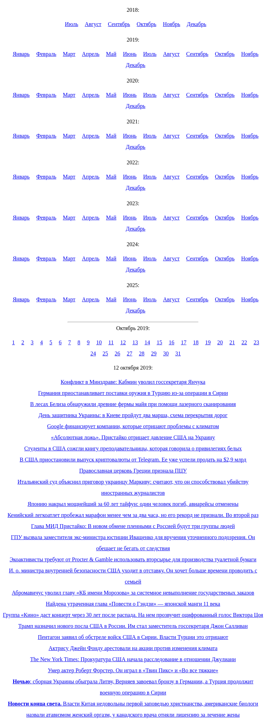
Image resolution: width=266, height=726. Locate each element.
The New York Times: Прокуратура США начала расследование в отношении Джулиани (133, 659)
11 (111, 342)
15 (159, 342)
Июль (71, 24)
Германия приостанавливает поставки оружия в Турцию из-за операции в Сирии (133, 393)
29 (154, 353)
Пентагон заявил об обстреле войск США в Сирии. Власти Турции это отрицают (133, 637)
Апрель (91, 54)
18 (195, 342)
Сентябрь (119, 24)
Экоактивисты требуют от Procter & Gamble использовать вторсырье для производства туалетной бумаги (133, 559)
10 (99, 342)
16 (171, 342)
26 (117, 353)
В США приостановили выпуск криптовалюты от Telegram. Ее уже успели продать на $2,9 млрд (133, 460)
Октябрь (147, 24)
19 (208, 342)
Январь (21, 54)
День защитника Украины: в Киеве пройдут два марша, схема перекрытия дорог (133, 415)
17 (183, 342)
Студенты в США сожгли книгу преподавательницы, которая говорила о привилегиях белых (133, 448)
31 (178, 353)
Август (93, 24)
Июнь (129, 54)
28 (141, 353)
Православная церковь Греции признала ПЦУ (133, 471)
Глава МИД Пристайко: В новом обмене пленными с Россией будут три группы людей (133, 526)
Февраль (46, 54)
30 (166, 353)
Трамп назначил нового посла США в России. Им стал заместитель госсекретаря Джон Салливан (133, 626)
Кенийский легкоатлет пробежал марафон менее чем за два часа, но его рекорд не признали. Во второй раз (133, 515)
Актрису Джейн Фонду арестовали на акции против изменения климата (133, 648)
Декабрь (196, 24)
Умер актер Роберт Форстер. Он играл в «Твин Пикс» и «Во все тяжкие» (133, 670)
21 (232, 342)
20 (220, 342)
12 (123, 342)
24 (93, 353)
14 (147, 342)
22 (244, 342)
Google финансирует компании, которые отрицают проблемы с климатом (133, 426)
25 (105, 353)
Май (111, 54)
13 (135, 342)
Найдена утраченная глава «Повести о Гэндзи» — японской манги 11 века (133, 604)
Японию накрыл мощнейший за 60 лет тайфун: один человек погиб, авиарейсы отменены (133, 504)
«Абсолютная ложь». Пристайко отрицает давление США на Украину (133, 437)
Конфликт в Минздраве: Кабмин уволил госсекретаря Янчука (133, 382)
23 (256, 342)
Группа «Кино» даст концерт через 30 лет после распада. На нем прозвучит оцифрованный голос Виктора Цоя (133, 615)
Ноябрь (171, 24)
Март (69, 54)
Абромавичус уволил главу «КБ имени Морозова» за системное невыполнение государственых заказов (133, 593)
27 (129, 353)
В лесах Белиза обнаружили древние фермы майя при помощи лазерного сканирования (133, 404)
